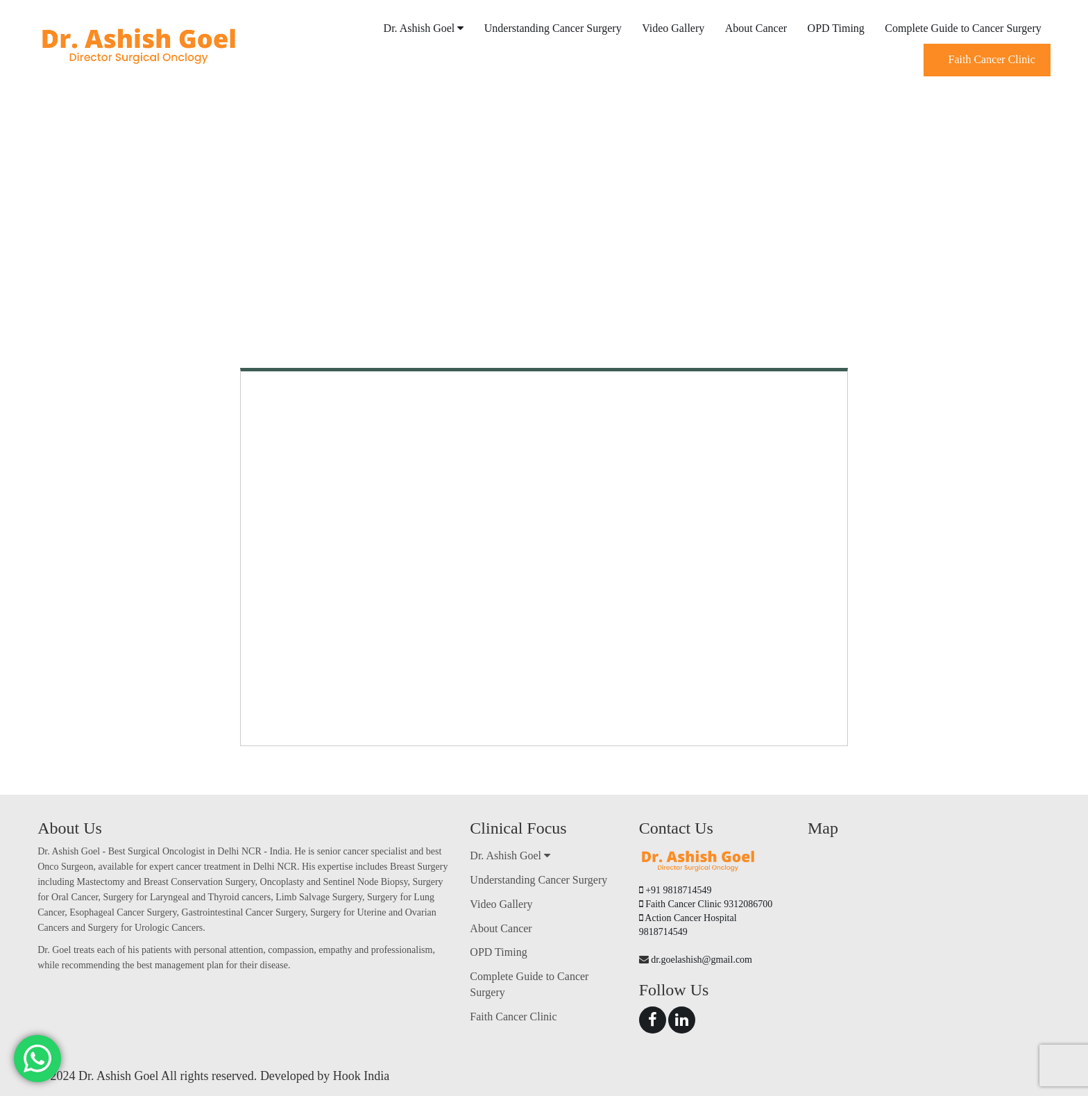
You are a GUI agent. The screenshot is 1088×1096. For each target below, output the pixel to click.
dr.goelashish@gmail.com (701, 959)
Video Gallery (673, 28)
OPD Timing (836, 28)
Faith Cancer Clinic (991, 59)
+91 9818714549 (678, 890)
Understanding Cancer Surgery (553, 28)
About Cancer (756, 28)
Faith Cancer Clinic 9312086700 (708, 904)
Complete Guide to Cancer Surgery (963, 28)
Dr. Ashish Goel (424, 28)
